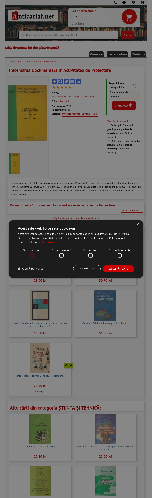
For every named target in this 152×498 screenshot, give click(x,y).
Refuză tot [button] (85, 268)
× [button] (138, 223)
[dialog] (76, 249)
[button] (30, 268)
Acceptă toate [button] (118, 268)
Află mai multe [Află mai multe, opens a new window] (50, 242)
